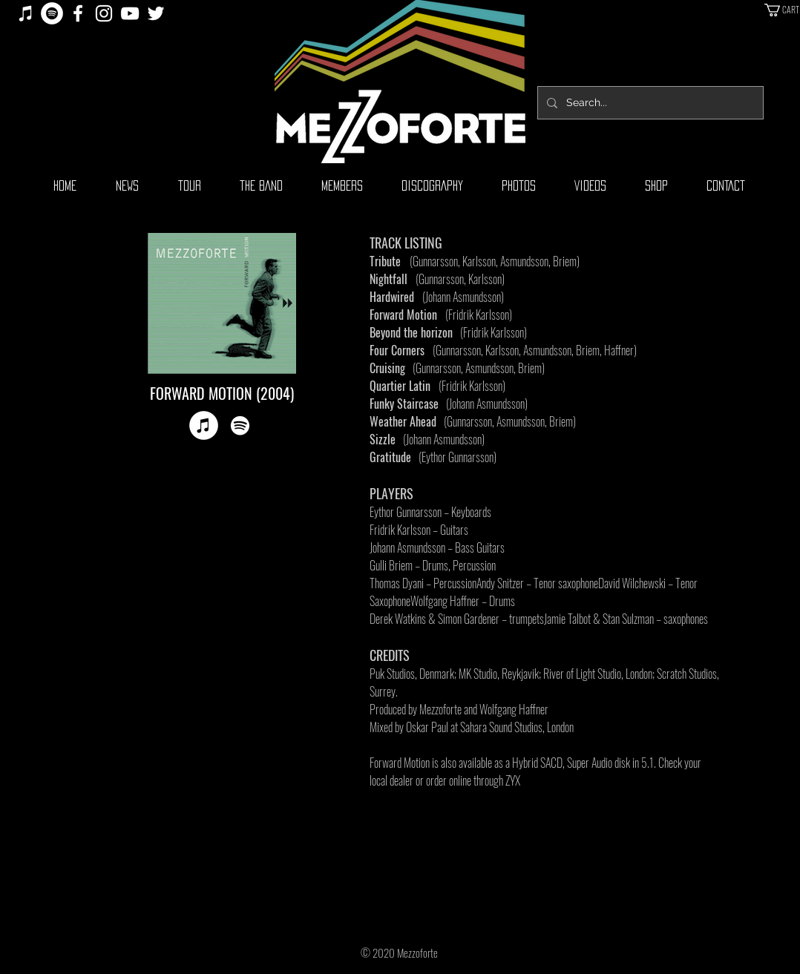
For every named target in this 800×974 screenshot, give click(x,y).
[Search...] (649, 103)
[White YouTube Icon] (130, 13)
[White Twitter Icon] (156, 13)
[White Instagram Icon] (104, 13)
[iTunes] (26, 13)
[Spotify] (52, 13)
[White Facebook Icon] (78, 13)
